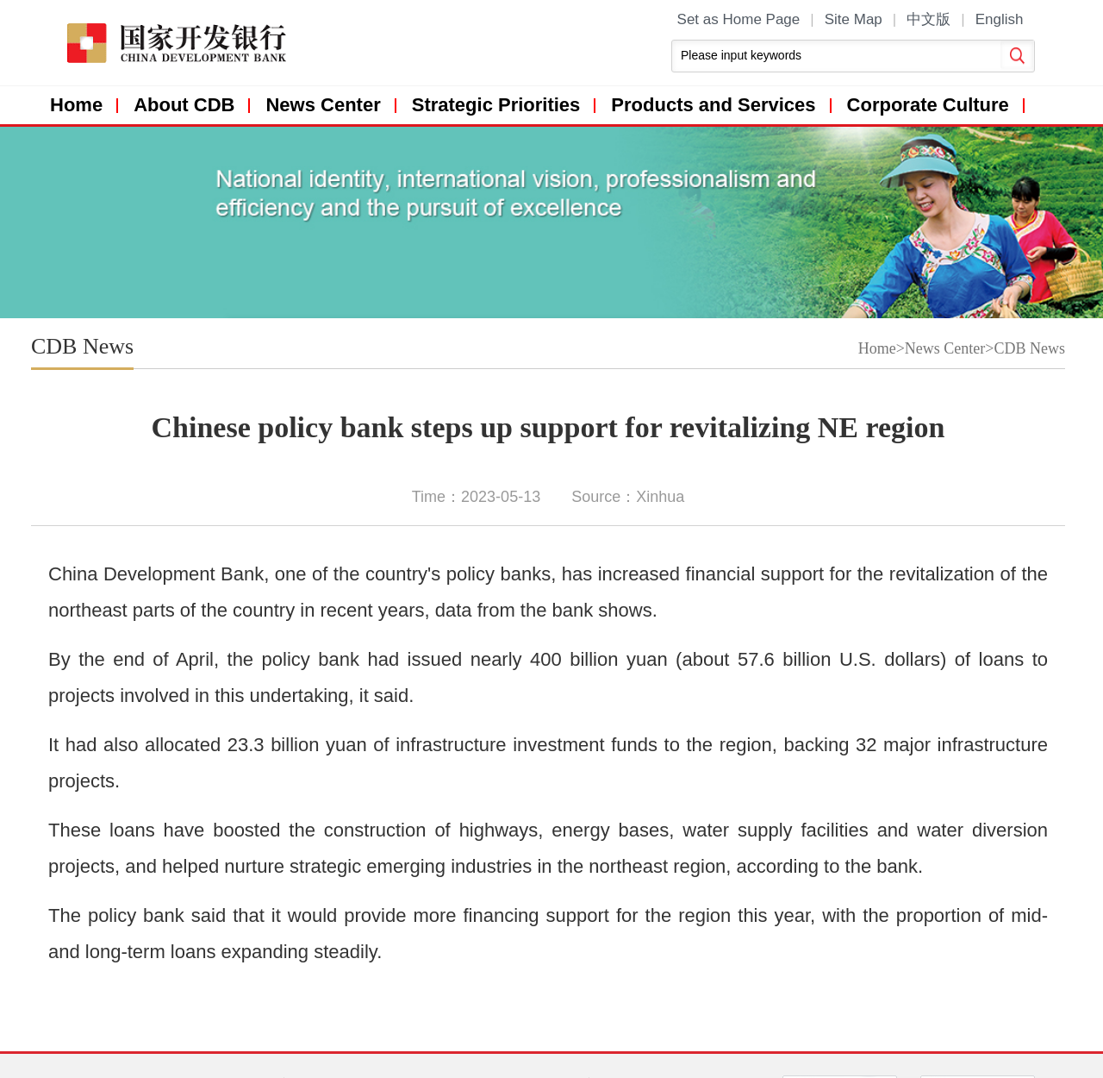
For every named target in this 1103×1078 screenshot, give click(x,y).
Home (76, 105)
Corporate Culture (928, 105)
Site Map (853, 19)
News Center (322, 105)
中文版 (928, 19)
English (999, 19)
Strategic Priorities (496, 105)
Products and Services (713, 105)
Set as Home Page (739, 19)
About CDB (184, 105)
